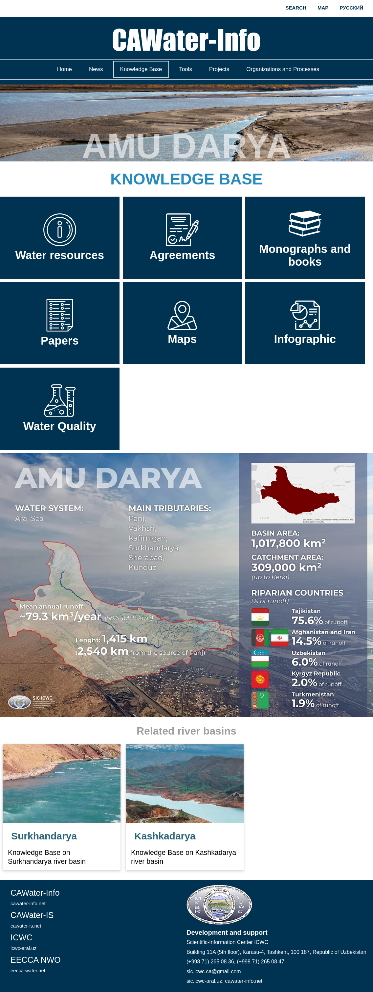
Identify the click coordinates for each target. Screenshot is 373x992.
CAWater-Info (35, 897)
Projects (219, 69)
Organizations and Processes (282, 69)
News (96, 69)
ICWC (23, 942)
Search (295, 8)
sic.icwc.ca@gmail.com (213, 971)
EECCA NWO (36, 964)
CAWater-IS (32, 919)
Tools (185, 69)
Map (323, 8)
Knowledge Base (141, 69)
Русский (351, 8)
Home (64, 69)
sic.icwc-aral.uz (204, 981)
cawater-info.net (243, 981)
